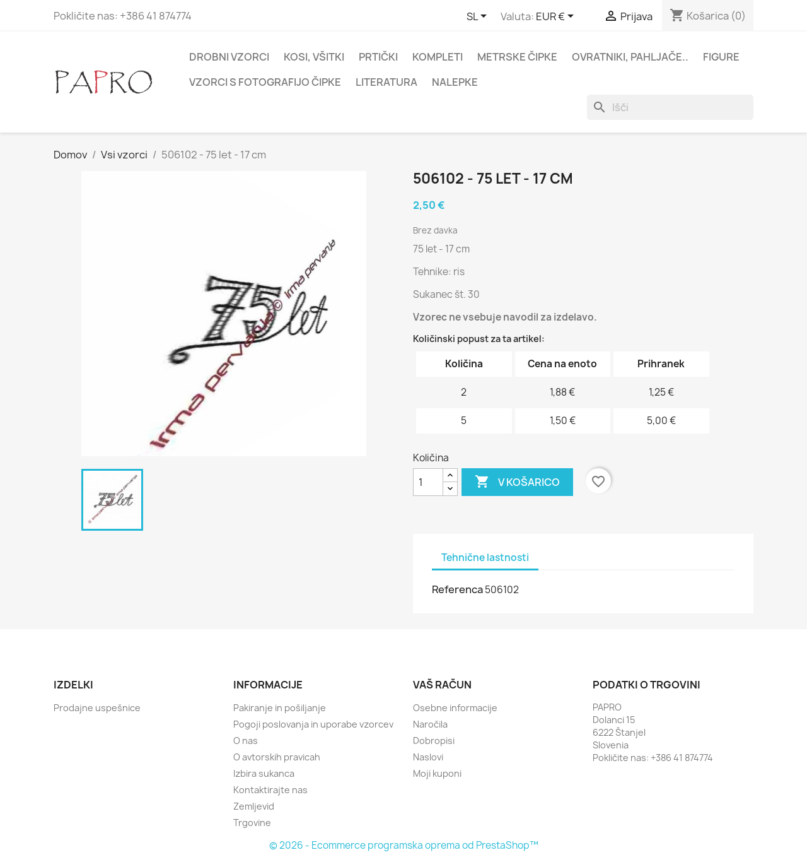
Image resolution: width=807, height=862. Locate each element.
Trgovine (252, 823)
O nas (245, 741)
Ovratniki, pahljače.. (630, 57)
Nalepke (455, 82)
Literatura (386, 82)
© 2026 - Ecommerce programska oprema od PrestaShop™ (403, 845)
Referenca (457, 589)
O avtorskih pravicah (276, 757)
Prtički (378, 57)
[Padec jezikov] (479, 17)
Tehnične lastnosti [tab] (485, 557)
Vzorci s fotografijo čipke (265, 82)
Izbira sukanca (263, 773)
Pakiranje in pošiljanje (279, 708)
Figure (721, 57)
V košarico (517, 482)
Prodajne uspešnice (97, 708)
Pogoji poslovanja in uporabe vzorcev (313, 724)
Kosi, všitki (314, 57)
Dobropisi (434, 741)
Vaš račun (442, 685)
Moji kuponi (437, 773)
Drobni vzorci (229, 57)
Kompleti (437, 57)
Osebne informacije (455, 708)
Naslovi (428, 757)
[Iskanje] (670, 107)
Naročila (430, 724)
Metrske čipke (517, 57)
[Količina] (428, 482)
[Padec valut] (557, 17)
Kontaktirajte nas (270, 790)
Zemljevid (253, 806)
